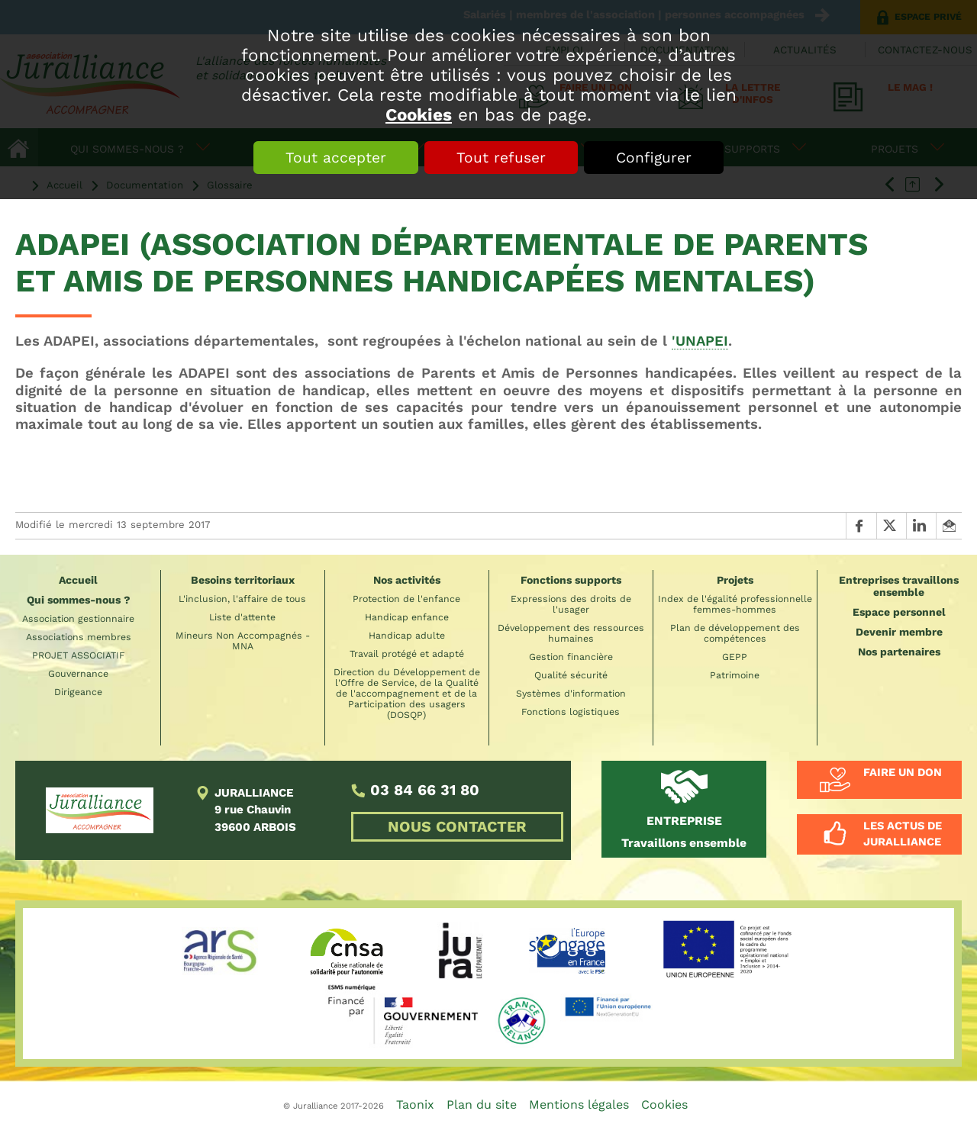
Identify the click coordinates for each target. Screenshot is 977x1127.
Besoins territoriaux (243, 580)
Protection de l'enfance (406, 599)
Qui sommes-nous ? (79, 600)
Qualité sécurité (571, 675)
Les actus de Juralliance (902, 834)
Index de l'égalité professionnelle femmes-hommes (735, 604)
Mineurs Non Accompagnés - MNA (243, 641)
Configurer (654, 157)
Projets (735, 580)
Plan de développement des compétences (735, 633)
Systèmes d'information (571, 693)
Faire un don (902, 772)
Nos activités (406, 580)
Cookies (418, 114)
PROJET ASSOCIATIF (78, 655)
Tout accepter (335, 157)
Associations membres (78, 637)
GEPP (734, 657)
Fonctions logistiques (570, 712)
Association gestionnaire (78, 618)
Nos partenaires (899, 652)
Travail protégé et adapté (407, 654)
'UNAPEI (700, 341)
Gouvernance (78, 673)
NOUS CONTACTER (457, 827)
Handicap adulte (407, 635)
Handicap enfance (407, 617)
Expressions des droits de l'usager (571, 604)
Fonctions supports (571, 580)
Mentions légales (579, 1104)
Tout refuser (501, 157)
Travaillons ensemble (683, 831)
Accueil (78, 580)
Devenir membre (899, 632)
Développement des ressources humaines (571, 633)
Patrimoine (734, 675)
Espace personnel (899, 612)
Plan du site (482, 1104)
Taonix (415, 1104)
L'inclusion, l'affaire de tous (242, 599)
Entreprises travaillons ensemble (899, 586)
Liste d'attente (242, 617)
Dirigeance (78, 692)
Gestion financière (571, 657)
